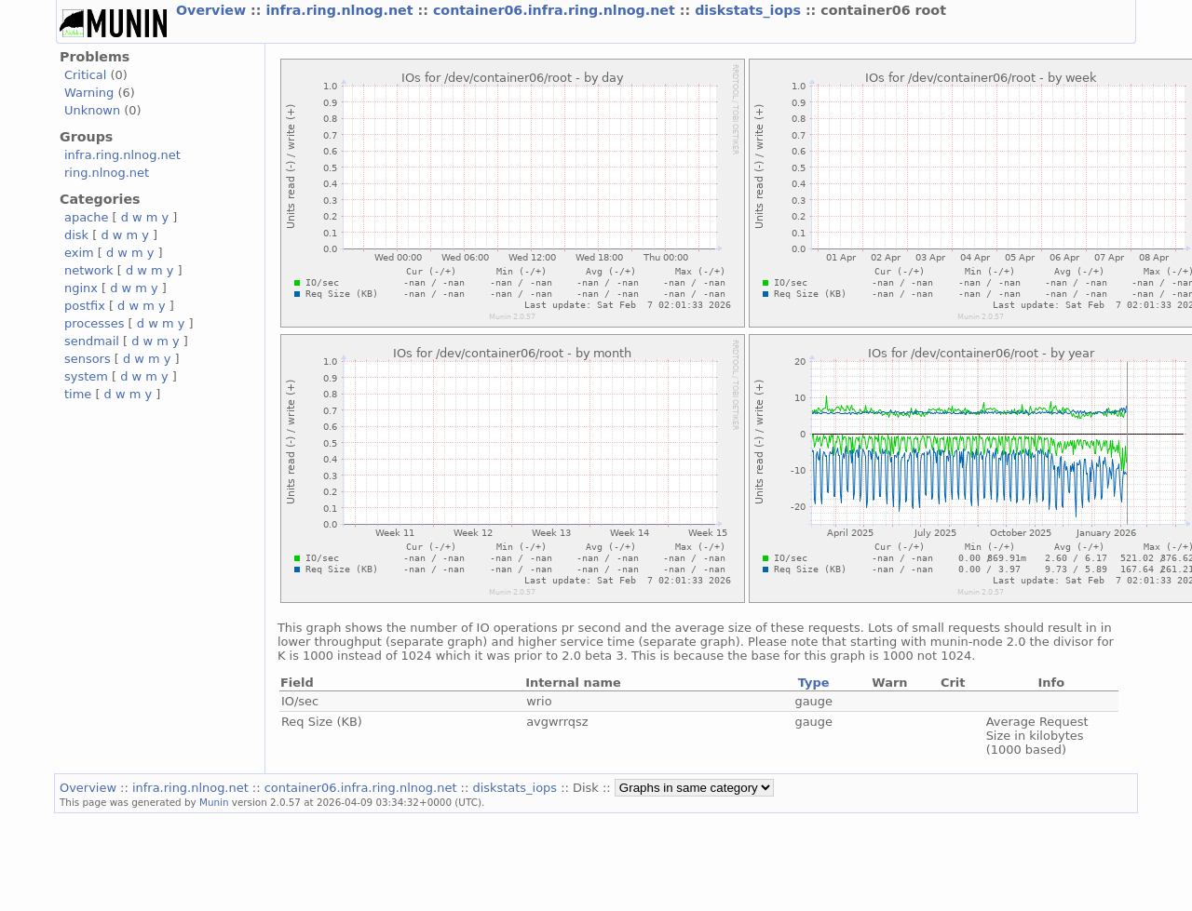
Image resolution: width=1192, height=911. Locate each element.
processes (94, 323)
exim (79, 253)
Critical (85, 75)
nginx (81, 288)
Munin (214, 802)
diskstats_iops (750, 10)
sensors (87, 359)
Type (814, 683)
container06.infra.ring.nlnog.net (556, 10)
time (77, 394)
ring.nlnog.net (106, 173)
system (86, 376)
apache (86, 217)
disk (76, 235)
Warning (89, 93)
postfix (84, 306)
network (89, 270)
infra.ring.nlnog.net (341, 10)
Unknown (92, 110)
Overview (213, 10)
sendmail (91, 341)
